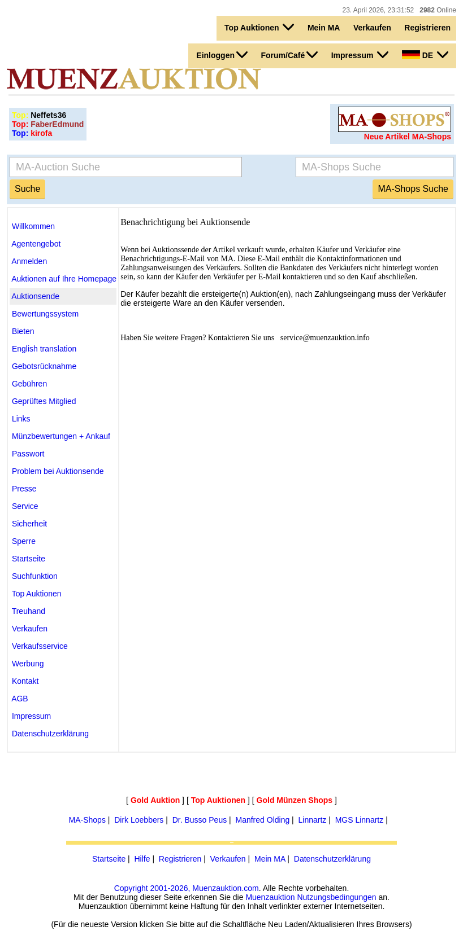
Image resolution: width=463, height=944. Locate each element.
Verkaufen (372, 27)
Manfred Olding (263, 819)
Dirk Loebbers (138, 819)
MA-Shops (87, 819)
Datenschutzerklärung (332, 858)
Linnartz (312, 819)
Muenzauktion (270, 897)
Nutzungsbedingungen (336, 897)
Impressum (360, 54)
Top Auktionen (259, 27)
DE (425, 54)
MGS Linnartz (359, 819)
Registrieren (427, 27)
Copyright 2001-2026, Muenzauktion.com (186, 888)
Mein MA (324, 27)
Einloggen (222, 54)
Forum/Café (289, 54)
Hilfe (142, 858)
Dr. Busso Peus (199, 819)
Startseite (109, 858)
